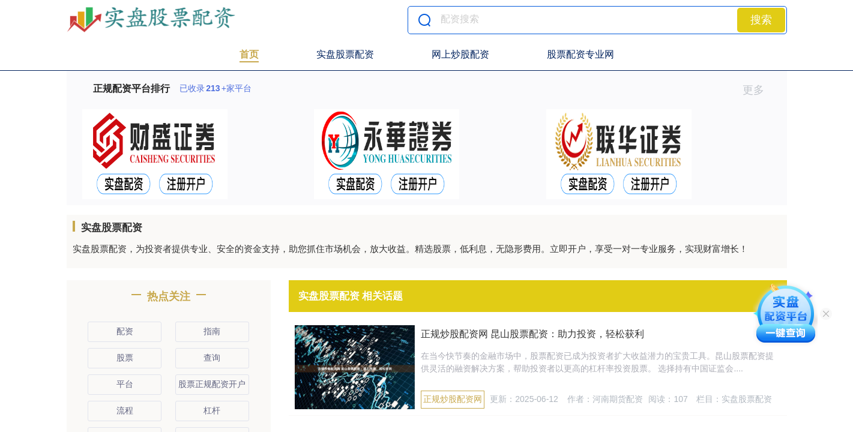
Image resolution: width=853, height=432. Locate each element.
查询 (211, 357)
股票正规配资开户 (212, 384)
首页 (249, 54)
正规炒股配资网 (452, 399)
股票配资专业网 (580, 54)
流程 (124, 410)
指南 (211, 331)
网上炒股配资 (460, 54)
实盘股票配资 (345, 54)
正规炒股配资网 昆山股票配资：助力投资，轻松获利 (532, 334)
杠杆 (211, 410)
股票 (124, 357)
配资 (124, 331)
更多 (758, 90)
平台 (124, 384)
